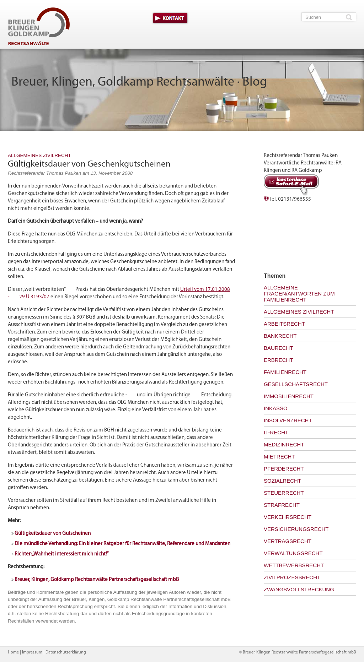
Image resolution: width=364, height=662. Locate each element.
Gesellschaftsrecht (296, 384)
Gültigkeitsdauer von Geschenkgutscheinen (89, 164)
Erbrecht (278, 360)
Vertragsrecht (287, 541)
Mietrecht (279, 457)
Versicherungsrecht (296, 529)
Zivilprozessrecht (292, 577)
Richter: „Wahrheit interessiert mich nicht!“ (61, 554)
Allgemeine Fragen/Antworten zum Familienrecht (299, 293)
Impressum (32, 652)
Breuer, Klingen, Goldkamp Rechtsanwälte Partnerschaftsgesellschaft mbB (97, 579)
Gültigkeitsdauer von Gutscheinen (53, 533)
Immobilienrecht (289, 396)
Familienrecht (285, 372)
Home (13, 652)
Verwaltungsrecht (293, 553)
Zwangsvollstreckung (299, 589)
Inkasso (276, 408)
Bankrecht (280, 336)
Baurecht (278, 348)
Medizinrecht (284, 444)
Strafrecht (282, 505)
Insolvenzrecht (288, 420)
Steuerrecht (284, 493)
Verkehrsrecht (287, 517)
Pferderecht (284, 469)
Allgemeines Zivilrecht (39, 155)
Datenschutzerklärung (66, 652)
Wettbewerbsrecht (294, 565)
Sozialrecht (282, 481)
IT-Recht (276, 432)
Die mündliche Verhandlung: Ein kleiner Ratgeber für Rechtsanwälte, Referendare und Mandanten (122, 544)
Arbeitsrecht (284, 324)
